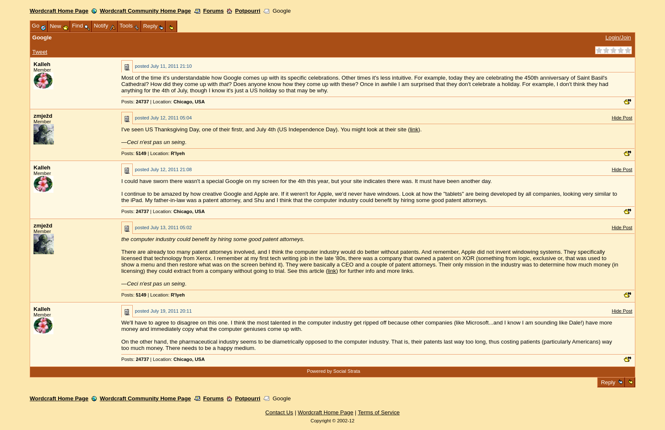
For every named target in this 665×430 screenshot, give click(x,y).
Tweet (39, 52)
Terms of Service (379, 412)
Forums (213, 11)
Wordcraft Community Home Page (145, 11)
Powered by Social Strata (333, 371)
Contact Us (279, 412)
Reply (608, 382)
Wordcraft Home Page (59, 11)
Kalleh (42, 64)
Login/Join (618, 37)
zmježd (43, 116)
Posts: (135, 101)
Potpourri (247, 11)
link (414, 129)
